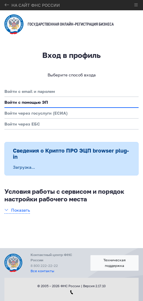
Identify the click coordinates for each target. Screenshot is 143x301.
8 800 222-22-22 (44, 265)
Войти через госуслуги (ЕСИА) (36, 113)
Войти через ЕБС (22, 123)
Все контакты (42, 271)
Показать (20, 210)
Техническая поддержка (114, 262)
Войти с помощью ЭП (26, 102)
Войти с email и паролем (29, 91)
